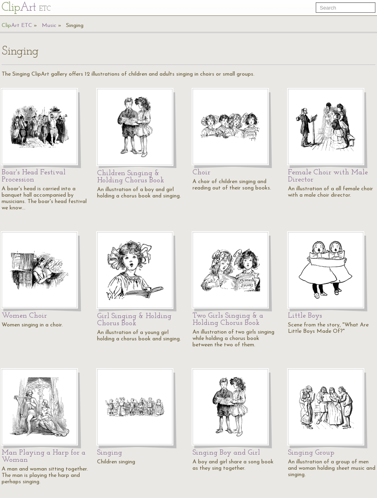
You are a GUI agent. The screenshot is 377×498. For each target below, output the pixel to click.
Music (49, 26)
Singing (75, 26)
